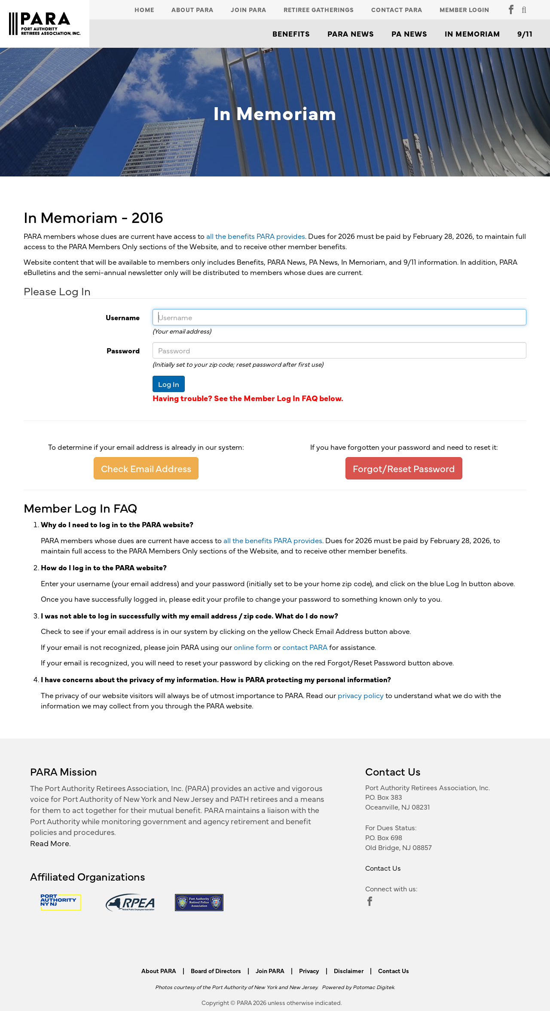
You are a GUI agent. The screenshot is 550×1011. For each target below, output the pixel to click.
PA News (409, 33)
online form (253, 647)
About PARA (192, 9)
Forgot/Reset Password (404, 468)
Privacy (309, 970)
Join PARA (248, 9)
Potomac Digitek (373, 986)
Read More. (50, 843)
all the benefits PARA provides (255, 236)
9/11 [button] (525, 33)
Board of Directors (216, 970)
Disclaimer (349, 970)
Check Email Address (146, 468)
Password (78, 350)
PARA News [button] (350, 33)
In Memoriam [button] (472, 33)
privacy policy (361, 695)
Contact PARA (396, 9)
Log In (168, 384)
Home (144, 9)
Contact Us (383, 867)
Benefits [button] (291, 33)
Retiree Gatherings (319, 9)
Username (78, 317)
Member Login (464, 9)
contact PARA (304, 647)
